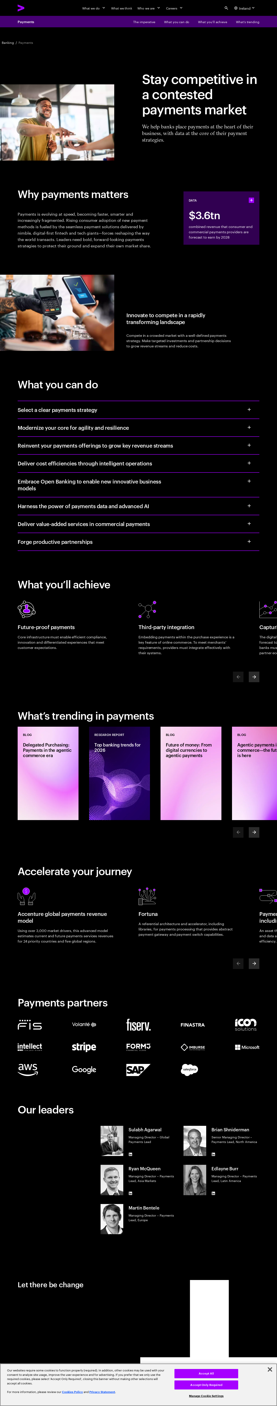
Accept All (206, 1373)
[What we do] (94, 8)
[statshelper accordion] (251, 200)
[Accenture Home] (31, 7)
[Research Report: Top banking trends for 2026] (119, 773)
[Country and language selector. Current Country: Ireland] (245, 8)
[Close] (270, 1369)
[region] (138, 1384)
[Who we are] (149, 8)
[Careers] (174, 8)
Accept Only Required (206, 1385)
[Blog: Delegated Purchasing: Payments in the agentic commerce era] (48, 773)
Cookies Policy (72, 1392)
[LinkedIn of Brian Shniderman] (213, 1154)
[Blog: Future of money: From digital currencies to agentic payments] (191, 773)
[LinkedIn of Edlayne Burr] (213, 1193)
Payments (26, 21)
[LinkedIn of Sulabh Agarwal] (130, 1154)
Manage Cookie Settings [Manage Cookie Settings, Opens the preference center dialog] (206, 1396)
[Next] (254, 677)
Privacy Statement (102, 1392)
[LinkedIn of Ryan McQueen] (130, 1193)
